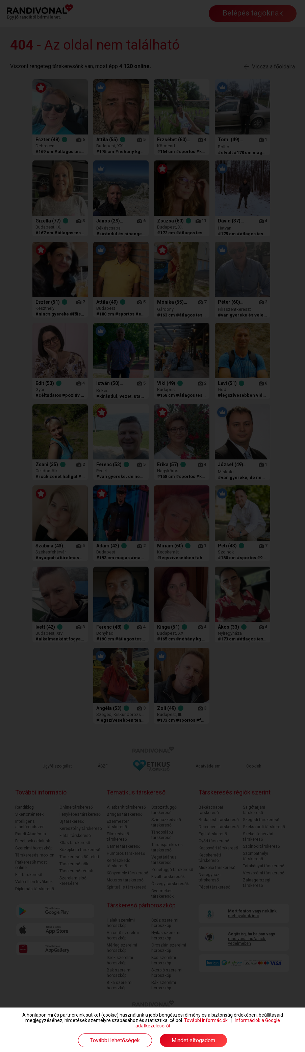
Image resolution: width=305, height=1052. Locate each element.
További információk (206, 1020)
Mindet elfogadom (193, 1040)
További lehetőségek (115, 1040)
